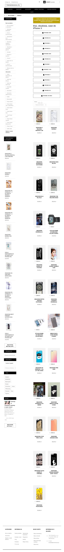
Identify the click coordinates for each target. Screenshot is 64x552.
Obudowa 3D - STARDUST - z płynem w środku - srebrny (9, 193)
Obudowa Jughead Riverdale (54, 300)
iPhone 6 (46, 43)
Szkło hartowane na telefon (9, 76)
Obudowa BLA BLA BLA (39, 197)
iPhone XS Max (46, 96)
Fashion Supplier (9, 363)
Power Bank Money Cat (9, 123)
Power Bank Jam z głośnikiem (9, 104)
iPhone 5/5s (46, 33)
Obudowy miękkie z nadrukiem (8, 43)
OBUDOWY (19, 9)
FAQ (16, 539)
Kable (8, 96)
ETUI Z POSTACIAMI (9, 33)
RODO (24, 539)
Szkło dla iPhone (8, 80)
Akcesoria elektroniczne (9, 93)
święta (6, 384)
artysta (7, 377)
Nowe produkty (18, 533)
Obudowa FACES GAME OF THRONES (39, 472)
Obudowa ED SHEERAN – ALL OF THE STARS (39, 369)
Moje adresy (36, 538)
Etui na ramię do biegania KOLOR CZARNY (54, 232)
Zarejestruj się (14, 2)
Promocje (9, 351)
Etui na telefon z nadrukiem (9, 26)
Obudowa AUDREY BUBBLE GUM (54, 266)
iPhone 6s (47, 59)
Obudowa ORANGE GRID (54, 437)
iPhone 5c (47, 38)
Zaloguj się (7, 2)
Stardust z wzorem (8, 55)
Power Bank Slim (9, 112)
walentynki (8, 381)
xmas (13, 386)
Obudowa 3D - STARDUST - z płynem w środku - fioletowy (9, 295)
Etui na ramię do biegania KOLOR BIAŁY (39, 335)
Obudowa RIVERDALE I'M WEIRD (39, 403)
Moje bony (36, 544)
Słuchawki (9, 90)
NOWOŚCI (10, 9)
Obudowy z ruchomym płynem (9, 48)
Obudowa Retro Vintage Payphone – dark (39, 300)
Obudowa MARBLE (54, 128)
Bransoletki (9, 99)
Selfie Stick (9, 128)
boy (12, 391)
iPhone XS (47, 90)
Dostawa (17, 541)
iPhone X (46, 80)
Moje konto (36, 529)
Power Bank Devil (9, 108)
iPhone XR (47, 85)
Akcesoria (8, 71)
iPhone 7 (46, 64)
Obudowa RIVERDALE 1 (39, 231)
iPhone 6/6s (46, 54)
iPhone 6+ (47, 48)
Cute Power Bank (9, 116)
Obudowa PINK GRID (54, 368)
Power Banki (10, 101)
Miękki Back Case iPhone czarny (54, 335)
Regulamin (25, 537)
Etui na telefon (9, 23)
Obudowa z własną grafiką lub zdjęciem (10, 155)
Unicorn (8, 58)
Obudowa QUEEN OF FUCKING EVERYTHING (39, 266)
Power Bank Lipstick (9, 119)
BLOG (32, 12)
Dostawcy (9, 359)
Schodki (9, 52)
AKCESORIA (28, 9)
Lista (41, 102)
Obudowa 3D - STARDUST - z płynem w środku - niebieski (9, 215)
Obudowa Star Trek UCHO (39, 437)
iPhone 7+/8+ (46, 69)
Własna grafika (51, 9)
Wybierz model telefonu (9, 132)
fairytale (7, 391)
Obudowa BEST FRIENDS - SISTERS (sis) (9, 316)
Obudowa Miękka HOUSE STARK (54, 403)
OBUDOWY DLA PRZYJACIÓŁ (9, 38)
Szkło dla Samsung (8, 84)
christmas (7, 386)
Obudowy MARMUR (8, 30)
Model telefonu (39, 9)
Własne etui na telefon (10, 69)
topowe (7, 393)
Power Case (9, 126)
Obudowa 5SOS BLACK (53, 162)
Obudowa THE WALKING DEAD (54, 197)
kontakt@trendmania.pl (54, 542)
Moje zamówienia (37, 533)
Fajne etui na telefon (9, 61)
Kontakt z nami (18, 537)
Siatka (39, 102)
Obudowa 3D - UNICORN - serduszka (9, 274)
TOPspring (7, 388)
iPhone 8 (46, 75)
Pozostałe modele (8, 87)
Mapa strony (25, 541)
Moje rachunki (37, 535)
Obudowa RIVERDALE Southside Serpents (39, 163)
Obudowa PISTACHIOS (39, 505)
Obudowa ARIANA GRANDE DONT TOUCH (53, 472)
